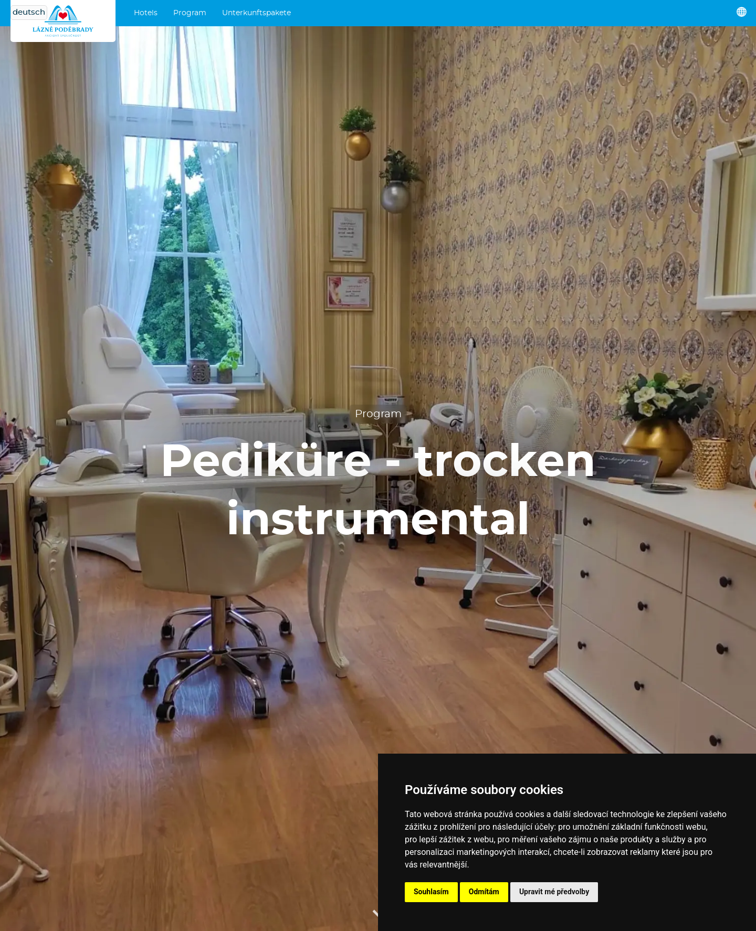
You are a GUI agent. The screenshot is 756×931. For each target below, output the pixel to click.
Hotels (146, 13)
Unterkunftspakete (256, 13)
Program (189, 13)
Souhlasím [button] (431, 891)
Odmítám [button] (484, 891)
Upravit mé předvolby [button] (554, 891)
